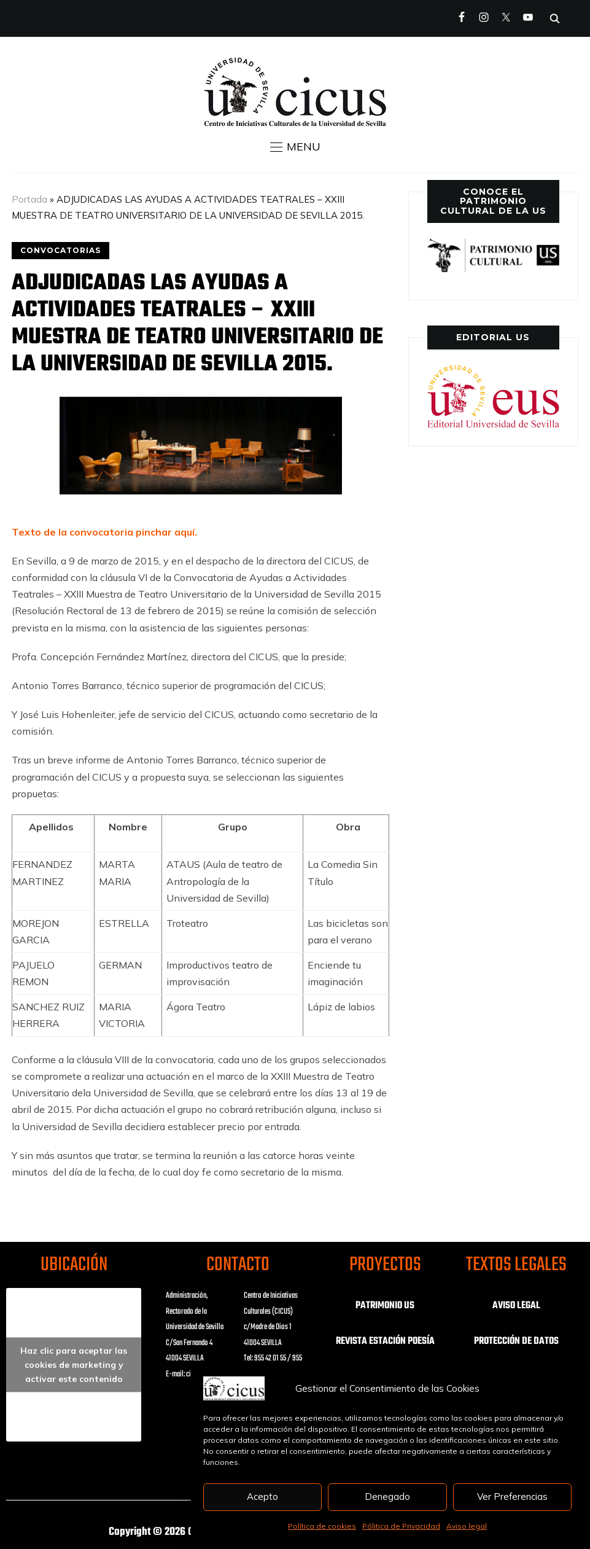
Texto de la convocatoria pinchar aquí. (104, 532)
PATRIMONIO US (384, 1306)
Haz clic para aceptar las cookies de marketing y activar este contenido (73, 1364)
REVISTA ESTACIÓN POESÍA (385, 1341)
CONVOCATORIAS (60, 250)
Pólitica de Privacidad (401, 1526)
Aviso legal (466, 1526)
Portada (29, 199)
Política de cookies (322, 1526)
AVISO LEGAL (516, 1306)
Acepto (262, 1496)
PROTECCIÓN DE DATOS (516, 1341)
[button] (295, 146)
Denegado (387, 1496)
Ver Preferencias (512, 1496)
